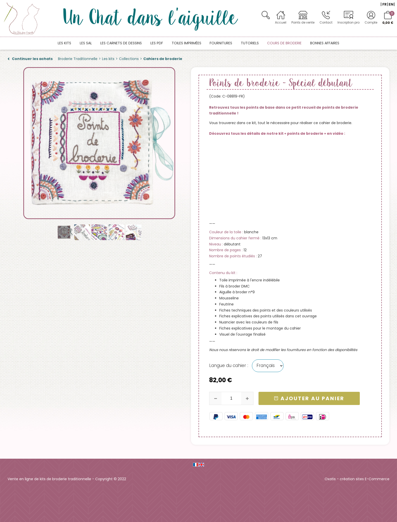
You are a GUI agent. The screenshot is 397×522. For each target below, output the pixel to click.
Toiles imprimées (186, 43)
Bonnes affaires (324, 43)
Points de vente (302, 22)
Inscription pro (349, 22)
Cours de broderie (284, 43)
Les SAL (86, 43)
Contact (326, 22)
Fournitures (221, 43)
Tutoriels (250, 43)
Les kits (64, 43)
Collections (129, 58)
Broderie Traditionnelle (77, 58)
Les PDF (156, 43)
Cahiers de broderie (162, 58)
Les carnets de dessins (121, 43)
